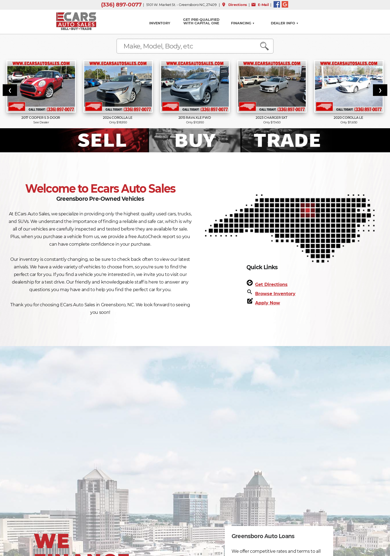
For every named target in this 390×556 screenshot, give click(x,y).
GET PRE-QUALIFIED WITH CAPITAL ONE (201, 21)
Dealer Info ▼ (284, 23)
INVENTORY (159, 23)
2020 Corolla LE (349, 118)
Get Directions (271, 284)
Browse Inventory (275, 293)
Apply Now (267, 302)
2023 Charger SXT (272, 118)
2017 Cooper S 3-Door (41, 118)
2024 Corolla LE (118, 118)
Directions (234, 4)
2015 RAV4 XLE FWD (195, 118)
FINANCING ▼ (243, 23)
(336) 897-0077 (121, 4)
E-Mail (260, 4)
